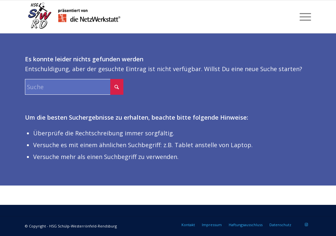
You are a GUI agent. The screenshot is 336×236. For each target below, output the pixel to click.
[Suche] (74, 87)
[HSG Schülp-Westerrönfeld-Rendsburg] (74, 16)
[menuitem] (303, 16)
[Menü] (303, 16)
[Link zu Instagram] (306, 224)
